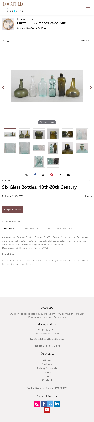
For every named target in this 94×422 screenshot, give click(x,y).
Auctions (47, 364)
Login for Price (12, 209)
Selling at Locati (47, 368)
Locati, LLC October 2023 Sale (41, 23)
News (47, 376)
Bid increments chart (11, 221)
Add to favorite (90, 181)
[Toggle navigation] (88, 7)
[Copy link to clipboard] (26, 175)
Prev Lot (7, 41)
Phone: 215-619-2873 (47, 346)
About (47, 360)
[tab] (11, 230)
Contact (47, 380)
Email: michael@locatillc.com (47, 339)
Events (47, 372)
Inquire (88, 196)
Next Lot (86, 40)
